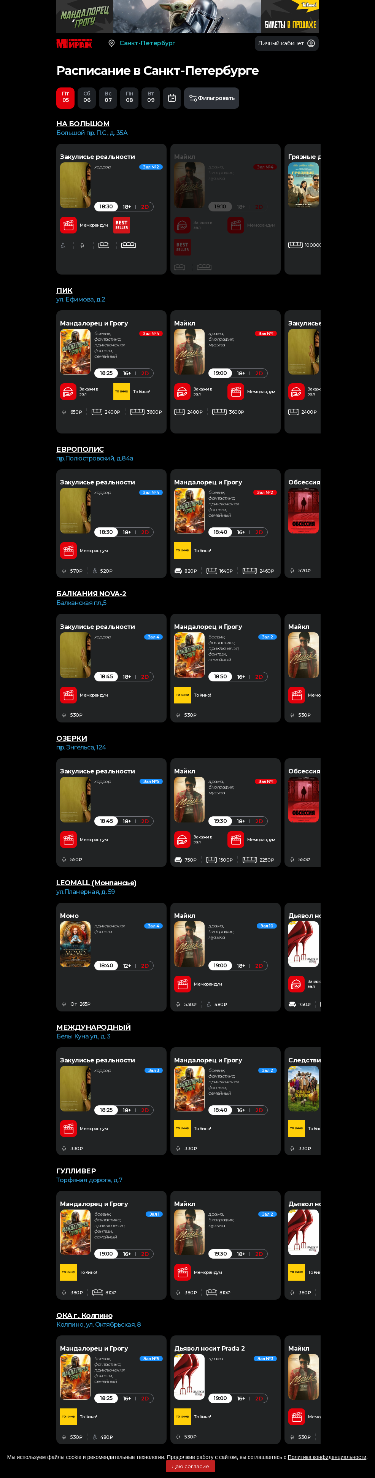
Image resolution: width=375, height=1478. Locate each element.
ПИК (64, 291)
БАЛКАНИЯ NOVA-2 (91, 594)
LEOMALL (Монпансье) (96, 883)
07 (108, 97)
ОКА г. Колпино (84, 1316)
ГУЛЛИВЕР (75, 1171)
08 (129, 97)
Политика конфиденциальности (327, 1457)
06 (87, 97)
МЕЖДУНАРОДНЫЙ (93, 1028)
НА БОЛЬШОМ (83, 124)
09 (151, 97)
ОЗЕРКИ (71, 739)
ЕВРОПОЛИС (80, 450)
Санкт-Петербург (141, 43)
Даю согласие (190, 1466)
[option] (111, 209)
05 (65, 97)
